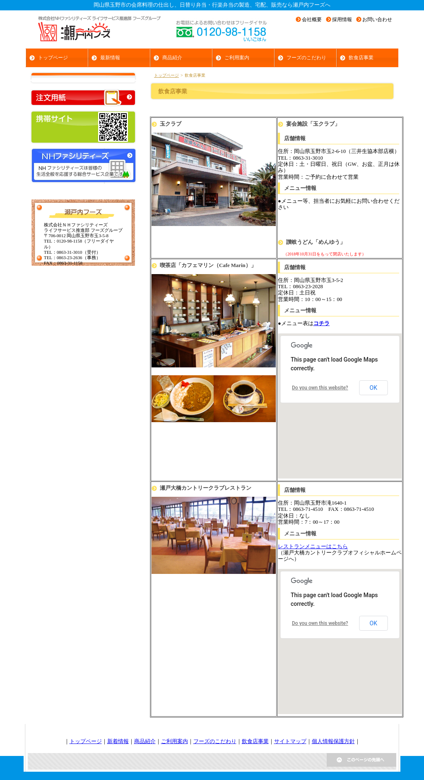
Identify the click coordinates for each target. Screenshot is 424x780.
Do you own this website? (320, 388)
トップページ (166, 75)
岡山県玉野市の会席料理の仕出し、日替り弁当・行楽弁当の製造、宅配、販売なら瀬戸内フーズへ (212, 5)
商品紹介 (145, 741)
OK (373, 387)
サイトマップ (290, 741)
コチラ (321, 323)
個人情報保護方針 (333, 741)
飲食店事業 (255, 741)
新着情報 (118, 741)
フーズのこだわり (214, 741)
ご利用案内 (174, 741)
